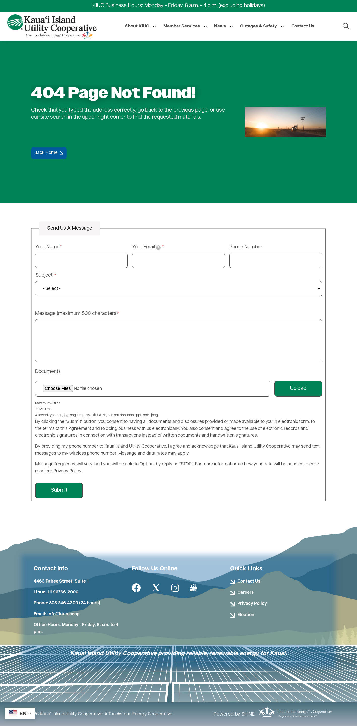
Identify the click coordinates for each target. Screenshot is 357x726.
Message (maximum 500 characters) (76, 313)
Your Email (146, 247)
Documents (48, 371)
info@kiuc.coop (63, 614)
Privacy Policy (67, 471)
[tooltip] (158, 247)
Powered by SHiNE (234, 714)
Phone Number (245, 247)
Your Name (47, 247)
